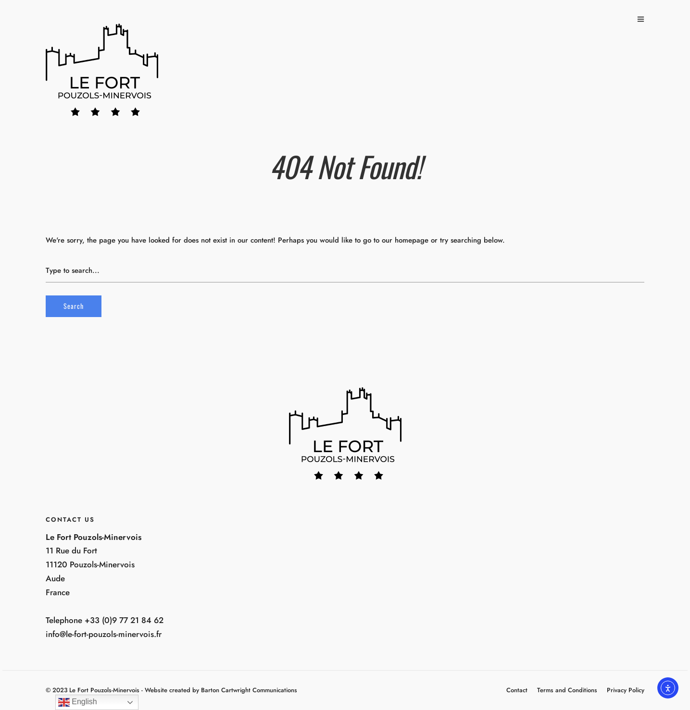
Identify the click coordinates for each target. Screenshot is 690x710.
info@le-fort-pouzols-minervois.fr (104, 634)
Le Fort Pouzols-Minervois (104, 690)
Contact (516, 690)
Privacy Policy (625, 690)
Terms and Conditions (567, 690)
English (77, 702)
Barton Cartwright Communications (249, 690)
